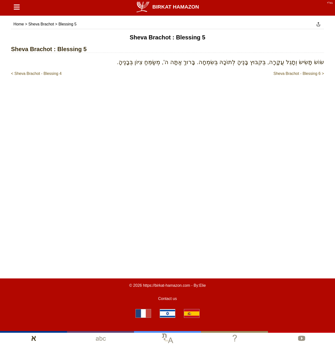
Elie (202, 285)
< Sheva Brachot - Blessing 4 (36, 73)
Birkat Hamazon (167, 7)
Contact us (167, 299)
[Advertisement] (167, 91)
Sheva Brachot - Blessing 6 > (298, 73)
